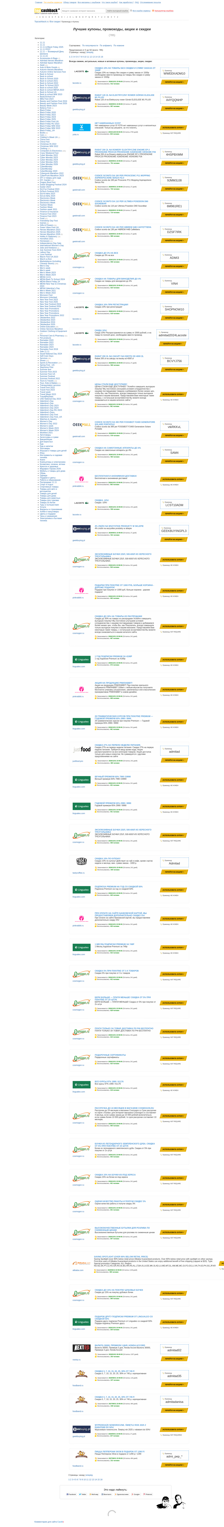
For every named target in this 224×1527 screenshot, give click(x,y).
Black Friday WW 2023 (50, 128)
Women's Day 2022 (48, 424)
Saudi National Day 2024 (51, 354)
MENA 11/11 (45, 277)
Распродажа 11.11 (48, 482)
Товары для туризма (49, 500)
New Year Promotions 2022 (52, 315)
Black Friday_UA (47, 130)
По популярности (90, 45)
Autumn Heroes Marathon (51, 70)
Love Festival (46, 254)
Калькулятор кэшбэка (164, 11)
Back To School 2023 (49, 85)
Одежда (43, 475)
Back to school (46, 76)
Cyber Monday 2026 (49, 164)
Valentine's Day (47, 401)
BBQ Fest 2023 (47, 99)
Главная (38, 2)
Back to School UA (48, 92)
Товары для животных (50, 498)
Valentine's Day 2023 (49, 406)
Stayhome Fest (46, 367)
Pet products (45, 338)
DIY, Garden (45, 180)
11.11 (42, 42)
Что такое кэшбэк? (110, 2)
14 (96, 57)
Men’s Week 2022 (48, 293)
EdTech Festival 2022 (49, 191)
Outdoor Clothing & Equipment (53, 331)
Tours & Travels (47, 381)
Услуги (43, 507)
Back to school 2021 (49, 81)
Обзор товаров (69, 2)
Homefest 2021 (47, 239)
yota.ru (76, 134)
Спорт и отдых (46, 484)
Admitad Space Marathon (51, 63)
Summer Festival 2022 (50, 378)
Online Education (47, 327)
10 (85, 57)
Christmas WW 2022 (49, 146)
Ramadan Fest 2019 (49, 349)
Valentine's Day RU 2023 (51, 410)
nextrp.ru (77, 1360)
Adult (42, 65)
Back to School (46, 74)
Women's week (46, 426)
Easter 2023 (45, 187)
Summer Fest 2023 (48, 372)
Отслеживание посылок (150, 2)
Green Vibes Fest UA (49, 227)
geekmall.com (79, 190)
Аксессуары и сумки (49, 437)
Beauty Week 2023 (48, 106)
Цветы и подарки (48, 514)
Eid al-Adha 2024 (47, 196)
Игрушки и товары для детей (53, 451)
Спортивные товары (49, 487)
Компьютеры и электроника (53, 462)
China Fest (45, 139)
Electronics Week (47, 198)
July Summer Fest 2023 (50, 250)
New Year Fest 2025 (49, 302)
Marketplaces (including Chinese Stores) (50, 262)
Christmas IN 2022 (48, 144)
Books (42, 133)
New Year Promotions (49, 309)
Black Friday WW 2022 (50, 126)
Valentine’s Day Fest (49, 415)
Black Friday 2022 (48, 115)
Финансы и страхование (51, 509)
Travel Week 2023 (48, 394)
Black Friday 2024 (48, 117)
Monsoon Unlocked (48, 297)
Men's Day (44, 266)
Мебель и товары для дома (52, 471)
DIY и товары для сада (50, 178)
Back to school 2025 (49, 88)
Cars (42, 135)
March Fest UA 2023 (49, 257)
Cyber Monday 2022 (49, 155)
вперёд (90, 52)
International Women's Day (52, 245)
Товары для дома (48, 496)
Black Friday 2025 (48, 119)
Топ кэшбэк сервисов (53, 2)
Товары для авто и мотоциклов (48, 490)
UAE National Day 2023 (50, 399)
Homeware (45, 241)
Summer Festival (47, 376)
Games (43, 223)
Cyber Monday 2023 (49, 157)
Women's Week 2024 (49, 430)
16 (102, 57)
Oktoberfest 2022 (47, 318)
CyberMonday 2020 (48, 171)
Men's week (45, 268)
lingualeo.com (79, 666)
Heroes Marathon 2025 (50, 232)
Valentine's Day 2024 (49, 408)
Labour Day (45, 252)
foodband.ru (78, 1385)
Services (44, 358)
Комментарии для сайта (49, 1522)
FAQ (137, 2)
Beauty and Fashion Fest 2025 (53, 103)
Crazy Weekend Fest (49, 153)
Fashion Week (46, 205)
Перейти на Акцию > (174, 82)
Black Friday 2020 (48, 112)
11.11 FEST (45, 49)
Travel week (45, 392)
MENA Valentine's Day (50, 288)
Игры (42, 453)
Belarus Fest (45, 108)
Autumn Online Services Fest (53, 72)
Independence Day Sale (50, 243)
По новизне (119, 45)
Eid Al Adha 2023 (47, 194)
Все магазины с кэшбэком (89, 2)
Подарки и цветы (48, 478)
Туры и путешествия (49, 505)
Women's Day (46, 421)
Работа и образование (50, 480)
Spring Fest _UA (47, 365)
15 (99, 57)
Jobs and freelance (48, 248)
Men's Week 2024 (48, 275)
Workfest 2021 (46, 433)
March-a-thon (46, 259)
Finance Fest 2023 (48, 216)
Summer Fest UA (47, 374)
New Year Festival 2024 (50, 304)
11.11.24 (44, 56)
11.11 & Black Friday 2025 (51, 47)
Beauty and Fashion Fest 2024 (53, 101)
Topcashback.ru (42, 22)
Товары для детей (48, 493)
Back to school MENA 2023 (52, 90)
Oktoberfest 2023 (47, 320)
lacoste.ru (77, 83)
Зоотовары (45, 448)
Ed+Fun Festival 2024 (49, 189)
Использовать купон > (173, 128)
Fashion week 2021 (48, 209)
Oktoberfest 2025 (47, 324)
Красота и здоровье (49, 466)
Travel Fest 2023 (47, 390)
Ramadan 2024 (47, 347)
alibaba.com (78, 1270)
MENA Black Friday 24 (50, 281)
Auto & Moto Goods (48, 67)
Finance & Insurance (49, 212)
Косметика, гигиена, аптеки (52, 464)
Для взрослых (46, 442)
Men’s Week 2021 (48, 291)
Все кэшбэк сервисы (141, 11)
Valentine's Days (47, 412)
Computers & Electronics (51, 151)
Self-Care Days (46, 356)
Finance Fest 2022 (48, 214)
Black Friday (45, 110)
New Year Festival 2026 (50, 306)
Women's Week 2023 (49, 428)
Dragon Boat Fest (48, 182)
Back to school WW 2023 (51, 94)
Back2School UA (47, 97)
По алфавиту (106, 45)
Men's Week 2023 (48, 272)
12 (91, 57)
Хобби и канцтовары (49, 512)
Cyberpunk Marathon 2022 (52, 173)
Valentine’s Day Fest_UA (51, 417)
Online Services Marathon (51, 329)
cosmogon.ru (78, 267)
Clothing (43, 148)
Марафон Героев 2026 (50, 469)
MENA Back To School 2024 (52, 279)
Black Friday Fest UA (49, 121)
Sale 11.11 (45, 351)
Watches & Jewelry (48, 419)
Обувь (43, 473)
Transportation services (50, 385)
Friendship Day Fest (49, 221)
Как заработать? (126, 2)
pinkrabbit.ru (78, 486)
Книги (42, 460)
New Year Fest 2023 (49, 300)
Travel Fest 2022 (47, 387)
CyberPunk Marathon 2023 (52, 176)
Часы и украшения (48, 516)
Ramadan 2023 (47, 345)
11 (88, 57)
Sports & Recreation (49, 363)
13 (93, 57)
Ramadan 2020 (47, 340)
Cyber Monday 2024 (49, 160)
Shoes (43, 360)
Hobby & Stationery (48, 236)
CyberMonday (46, 166)
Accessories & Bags (49, 58)
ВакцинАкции (46, 439)
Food (42, 218)
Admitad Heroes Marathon (51, 61)
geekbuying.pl (79, 109)
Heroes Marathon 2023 (50, 230)
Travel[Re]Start (46, 396)
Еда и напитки (46, 446)
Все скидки (55, 22)
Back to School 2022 (49, 83)
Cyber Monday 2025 (49, 162)
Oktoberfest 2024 (47, 322)
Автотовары (45, 435)
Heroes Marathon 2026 (50, 234)
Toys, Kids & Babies (49, 383)
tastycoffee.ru (79, 873)
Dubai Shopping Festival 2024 (53, 185)
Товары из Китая (47, 502)
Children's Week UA (49, 137)
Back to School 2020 (49, 79)
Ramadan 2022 (47, 342)
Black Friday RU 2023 (49, 124)
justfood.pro (78, 761)
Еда (42, 444)
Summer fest (45, 369)
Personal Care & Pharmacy (52, 336)
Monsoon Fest (46, 295)
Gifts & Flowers (46, 225)
